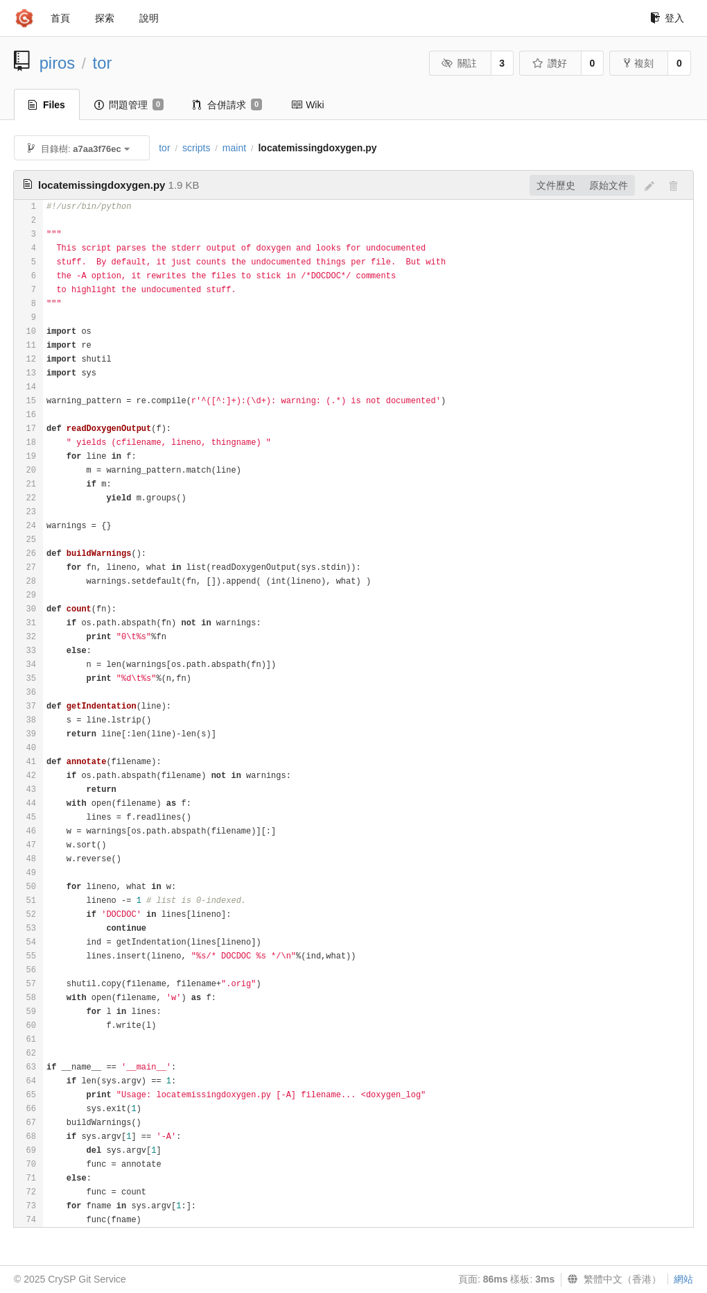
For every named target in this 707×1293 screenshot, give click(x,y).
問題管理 (129, 105)
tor (102, 62)
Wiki (307, 104)
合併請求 (227, 105)
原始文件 (608, 185)
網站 (683, 1279)
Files (46, 104)
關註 (459, 63)
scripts (196, 147)
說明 (149, 18)
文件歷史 (555, 185)
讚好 (549, 63)
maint (234, 147)
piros (58, 62)
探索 (104, 18)
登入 (667, 18)
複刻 (639, 63)
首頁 (60, 18)
